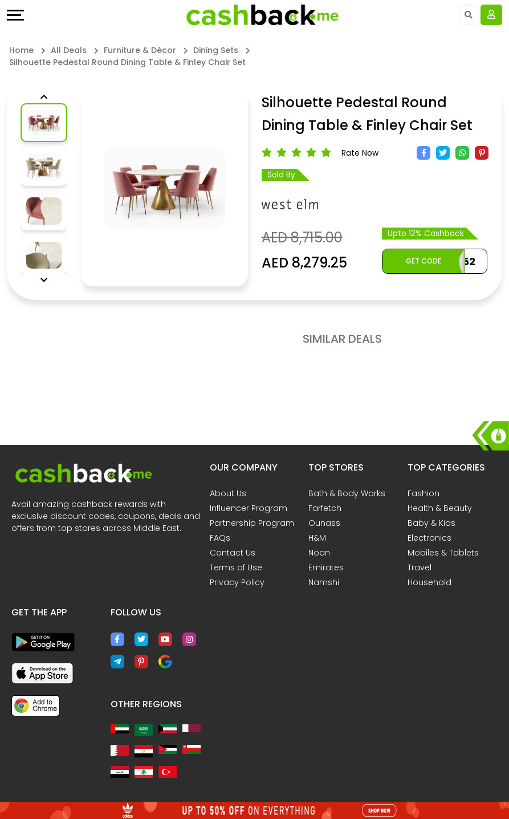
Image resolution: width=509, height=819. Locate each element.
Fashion (423, 493)
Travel (419, 567)
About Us (228, 493)
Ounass (324, 523)
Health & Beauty (440, 508)
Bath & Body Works (346, 493)
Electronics (429, 538)
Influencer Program (248, 508)
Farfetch (324, 508)
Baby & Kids (431, 523)
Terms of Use (236, 567)
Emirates (326, 567)
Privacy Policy (237, 582)
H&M (317, 538)
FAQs (220, 538)
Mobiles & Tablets (443, 552)
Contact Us (232, 552)
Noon (319, 552)
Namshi (323, 582)
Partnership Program (252, 523)
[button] (44, 97)
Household (429, 582)
